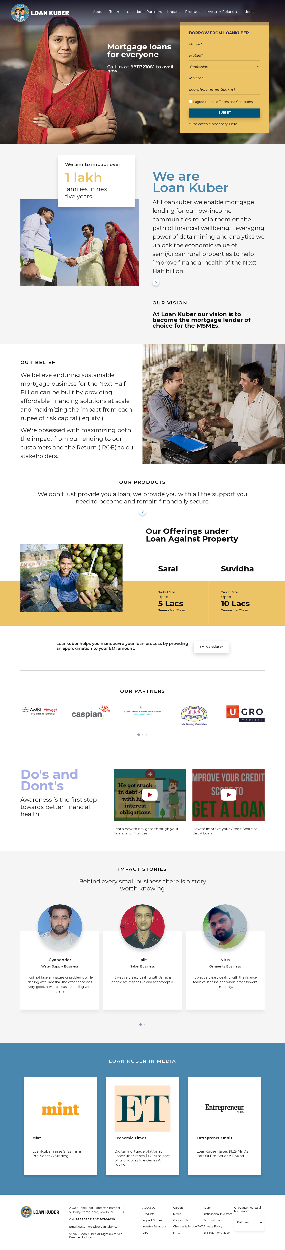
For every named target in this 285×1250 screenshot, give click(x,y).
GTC (145, 1232)
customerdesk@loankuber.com (99, 1226)
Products (193, 13)
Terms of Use (212, 1220)
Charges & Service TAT (188, 1226)
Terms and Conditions (236, 102)
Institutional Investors (218, 1214)
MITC (176, 1232)
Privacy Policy (213, 1226)
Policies (249, 1223)
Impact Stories (152, 1220)
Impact (173, 13)
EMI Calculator (211, 647)
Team (114, 13)
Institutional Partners (143, 13)
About (98, 13)
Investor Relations (222, 13)
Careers (178, 1207)
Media (249, 13)
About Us (148, 1207)
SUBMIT (224, 112)
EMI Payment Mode (217, 1232)
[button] (139, 734)
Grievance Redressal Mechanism (247, 1209)
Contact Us (180, 1220)
